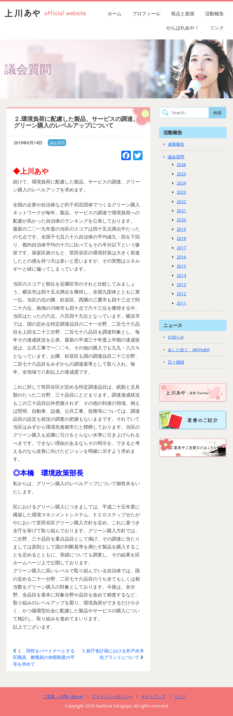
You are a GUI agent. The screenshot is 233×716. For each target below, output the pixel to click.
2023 (181, 192)
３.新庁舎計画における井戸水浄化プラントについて (112, 654)
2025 (181, 174)
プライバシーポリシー (112, 696)
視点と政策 (183, 13)
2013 (181, 284)
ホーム (115, 13)
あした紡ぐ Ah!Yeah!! (188, 349)
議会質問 (57, 142)
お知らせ (176, 337)
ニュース (172, 325)
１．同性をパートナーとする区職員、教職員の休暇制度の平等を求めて (44, 657)
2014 (181, 275)
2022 (181, 201)
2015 (181, 266)
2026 (181, 164)
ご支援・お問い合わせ (62, 696)
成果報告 (176, 144)
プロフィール (146, 13)
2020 (181, 220)
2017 (181, 248)
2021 (181, 210)
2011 (181, 303)
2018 (181, 238)
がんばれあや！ (182, 27)
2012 (181, 293)
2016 (181, 257)
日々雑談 (176, 362)
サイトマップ (153, 696)
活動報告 (214, 13)
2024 (181, 183)
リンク (217, 27)
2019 (181, 229)
